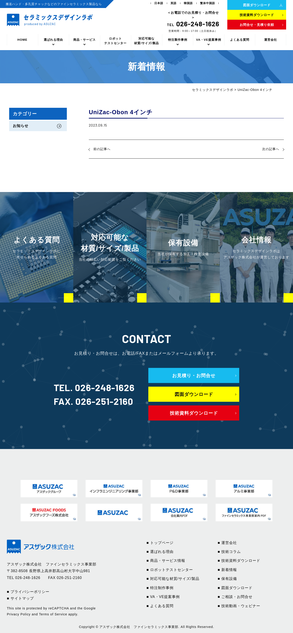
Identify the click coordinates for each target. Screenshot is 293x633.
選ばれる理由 (53, 39)
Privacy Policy (19, 614)
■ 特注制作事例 (160, 588)
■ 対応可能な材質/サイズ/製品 (172, 579)
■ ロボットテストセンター (169, 570)
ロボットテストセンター (115, 41)
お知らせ (20, 126)
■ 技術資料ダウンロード (239, 561)
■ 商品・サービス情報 (165, 561)
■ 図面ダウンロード (235, 588)
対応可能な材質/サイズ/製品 (146, 41)
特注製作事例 (177, 39)
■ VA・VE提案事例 (163, 597)
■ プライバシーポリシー (28, 592)
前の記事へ (102, 149)
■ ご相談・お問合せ (235, 597)
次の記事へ (270, 149)
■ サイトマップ (20, 598)
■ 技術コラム (229, 552)
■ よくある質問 (160, 606)
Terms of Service (53, 614)
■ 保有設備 (227, 579)
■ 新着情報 (227, 570)
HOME (22, 39)
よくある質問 (239, 39)
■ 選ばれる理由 (160, 552)
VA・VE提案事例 (208, 39)
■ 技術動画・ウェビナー (239, 606)
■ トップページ (160, 543)
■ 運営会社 (227, 543)
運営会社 (270, 39)
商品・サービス (84, 39)
